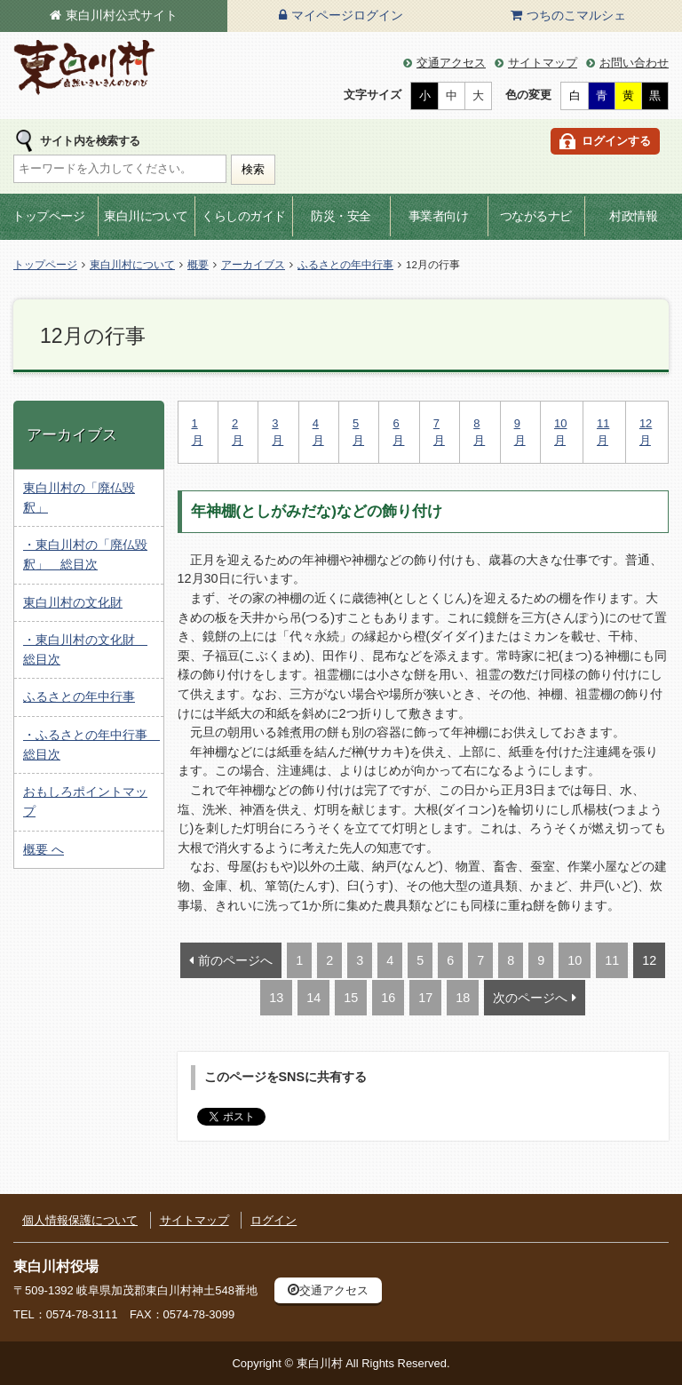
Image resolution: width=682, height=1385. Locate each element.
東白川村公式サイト (122, 15)
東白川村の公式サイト (84, 68)
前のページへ (235, 960)
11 (612, 960)
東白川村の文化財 (73, 602)
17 (425, 998)
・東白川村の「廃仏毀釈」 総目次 (85, 554)
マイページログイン (347, 15)
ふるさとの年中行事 (345, 264)
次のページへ (530, 998)
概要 (198, 264)
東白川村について (132, 264)
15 (351, 998)
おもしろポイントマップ (85, 801)
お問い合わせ (634, 62)
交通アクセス (451, 62)
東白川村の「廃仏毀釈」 (79, 497)
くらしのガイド (244, 216)
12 (649, 960)
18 (463, 998)
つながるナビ (536, 216)
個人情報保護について (80, 1220)
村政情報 (633, 216)
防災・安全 (341, 216)
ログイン (273, 1220)
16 (388, 998)
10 (574, 960)
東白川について (146, 216)
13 (276, 998)
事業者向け (438, 216)
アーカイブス (253, 264)
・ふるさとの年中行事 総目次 (91, 744)
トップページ (48, 216)
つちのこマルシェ (576, 15)
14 (313, 998)
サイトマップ (542, 62)
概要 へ (43, 849)
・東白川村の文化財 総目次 (85, 649)
